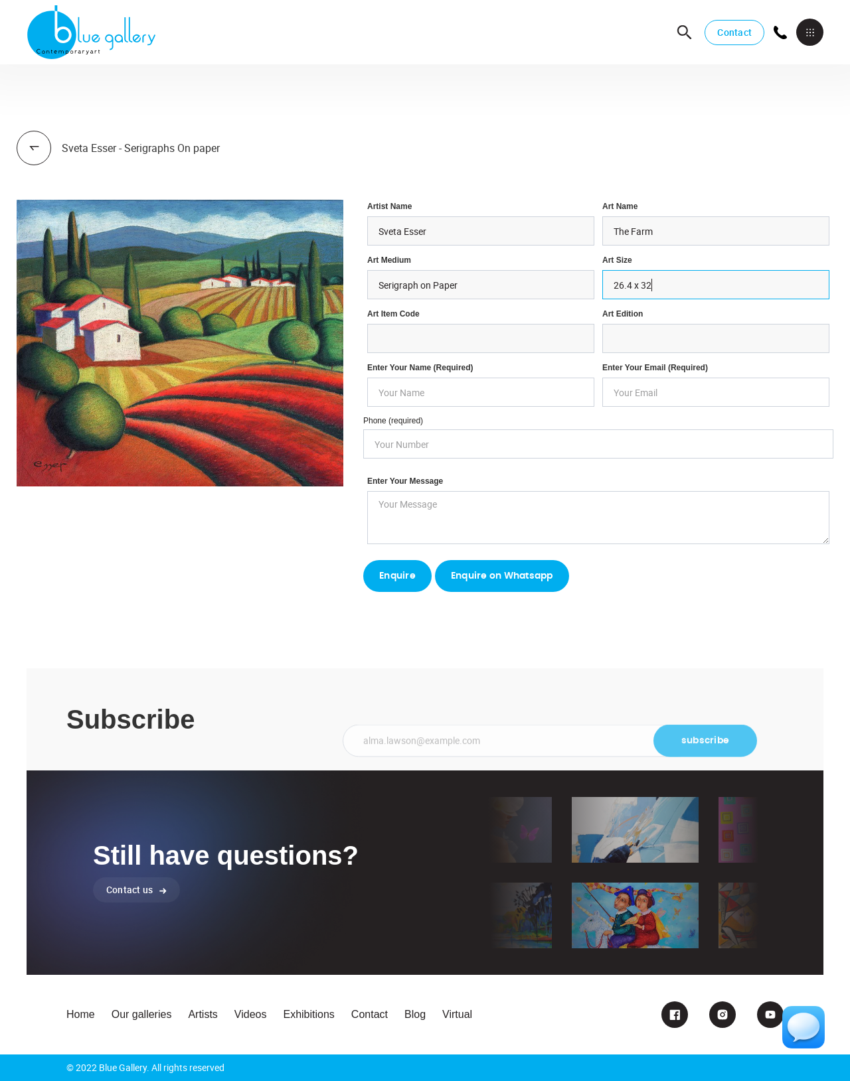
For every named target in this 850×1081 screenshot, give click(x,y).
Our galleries (142, 1014)
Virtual (457, 1014)
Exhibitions (308, 1014)
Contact (734, 32)
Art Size (617, 260)
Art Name (620, 206)
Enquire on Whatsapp (502, 576)
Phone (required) (393, 420)
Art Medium (389, 260)
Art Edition (622, 314)
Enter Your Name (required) (420, 367)
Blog (415, 1014)
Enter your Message (405, 481)
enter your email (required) (655, 367)
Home (80, 1014)
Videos (250, 1014)
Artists (202, 1014)
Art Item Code (393, 314)
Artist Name (389, 206)
